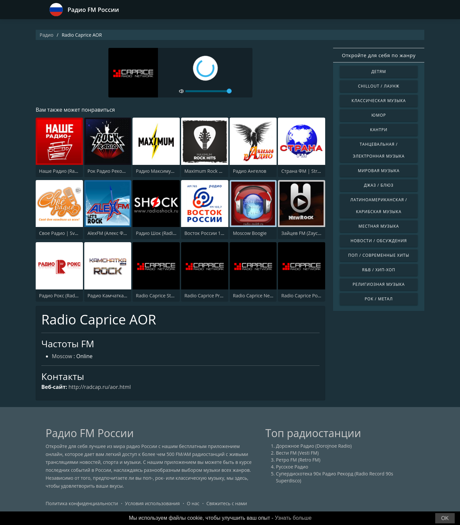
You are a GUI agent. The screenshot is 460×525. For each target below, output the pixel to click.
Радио (47, 35)
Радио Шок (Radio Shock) (163, 233)
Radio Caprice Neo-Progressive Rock (272, 295)
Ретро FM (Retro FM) (298, 460)
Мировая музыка (379, 170)
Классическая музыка (379, 100)
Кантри (378, 129)
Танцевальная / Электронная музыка (379, 150)
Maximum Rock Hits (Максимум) (219, 171)
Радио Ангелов (249, 171)
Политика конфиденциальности (82, 503)
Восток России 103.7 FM (211, 233)
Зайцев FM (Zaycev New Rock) (313, 233)
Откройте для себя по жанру (378, 55)
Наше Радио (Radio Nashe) (68, 171)
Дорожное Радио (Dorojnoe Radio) (314, 446)
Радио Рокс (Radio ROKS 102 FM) (74, 295)
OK (445, 518)
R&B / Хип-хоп (379, 270)
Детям (378, 71)
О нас (193, 503)
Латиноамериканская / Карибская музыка (378, 205)
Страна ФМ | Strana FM (307, 171)
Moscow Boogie (250, 233)
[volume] (208, 91)
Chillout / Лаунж (378, 86)
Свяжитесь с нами (226, 503)
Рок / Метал (378, 299)
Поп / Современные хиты (378, 255)
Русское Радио (292, 467)
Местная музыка (379, 226)
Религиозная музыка (379, 284)
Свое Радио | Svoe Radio (66, 233)
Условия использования (152, 503)
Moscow (62, 356)
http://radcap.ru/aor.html (99, 387)
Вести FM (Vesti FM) (297, 453)
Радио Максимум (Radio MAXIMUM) (175, 171)
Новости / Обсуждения (379, 241)
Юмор (378, 115)
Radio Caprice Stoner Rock (164, 295)
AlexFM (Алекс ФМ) (108, 233)
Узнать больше (293, 518)
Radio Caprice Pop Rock (306, 295)
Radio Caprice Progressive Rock (217, 295)
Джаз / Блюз (378, 185)
